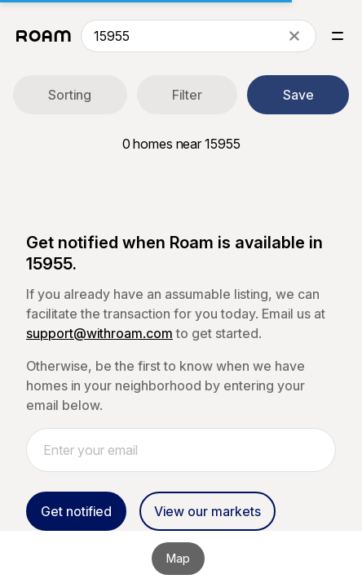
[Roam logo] (43, 36)
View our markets (207, 511)
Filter (187, 95)
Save (298, 95)
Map (178, 558)
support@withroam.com (99, 333)
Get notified (76, 511)
